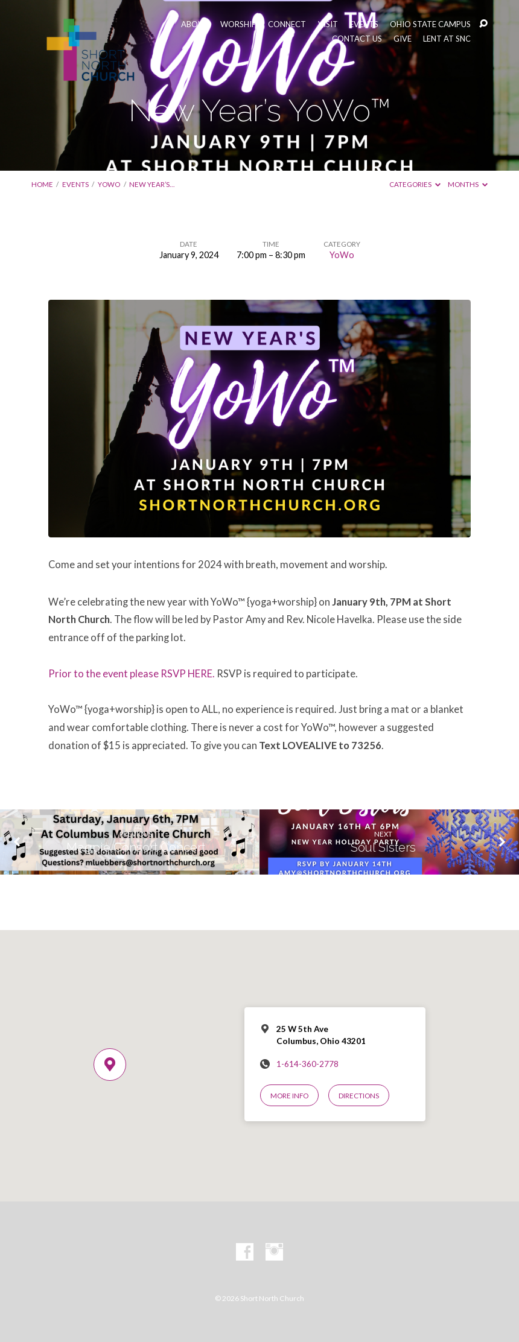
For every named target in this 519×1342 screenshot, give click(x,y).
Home (42, 184)
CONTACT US (357, 39)
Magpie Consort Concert (135, 847)
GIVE (402, 39)
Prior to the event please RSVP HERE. (131, 674)
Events (75, 184)
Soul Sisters (383, 847)
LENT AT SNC (447, 39)
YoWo (109, 184)
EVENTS (363, 24)
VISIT (328, 24)
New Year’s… (151, 184)
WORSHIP (238, 24)
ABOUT (195, 24)
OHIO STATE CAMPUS (430, 24)
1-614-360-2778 (307, 1064)
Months (468, 184)
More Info (289, 1096)
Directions (359, 1096)
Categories (415, 184)
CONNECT (287, 24)
